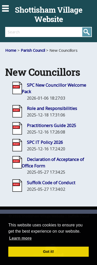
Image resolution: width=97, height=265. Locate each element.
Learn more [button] (20, 238)
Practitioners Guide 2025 (51, 125)
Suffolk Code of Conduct (51, 183)
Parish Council (33, 50)
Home (10, 50)
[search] (27, 32)
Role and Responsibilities (52, 108)
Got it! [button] (48, 251)
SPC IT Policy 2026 (45, 142)
